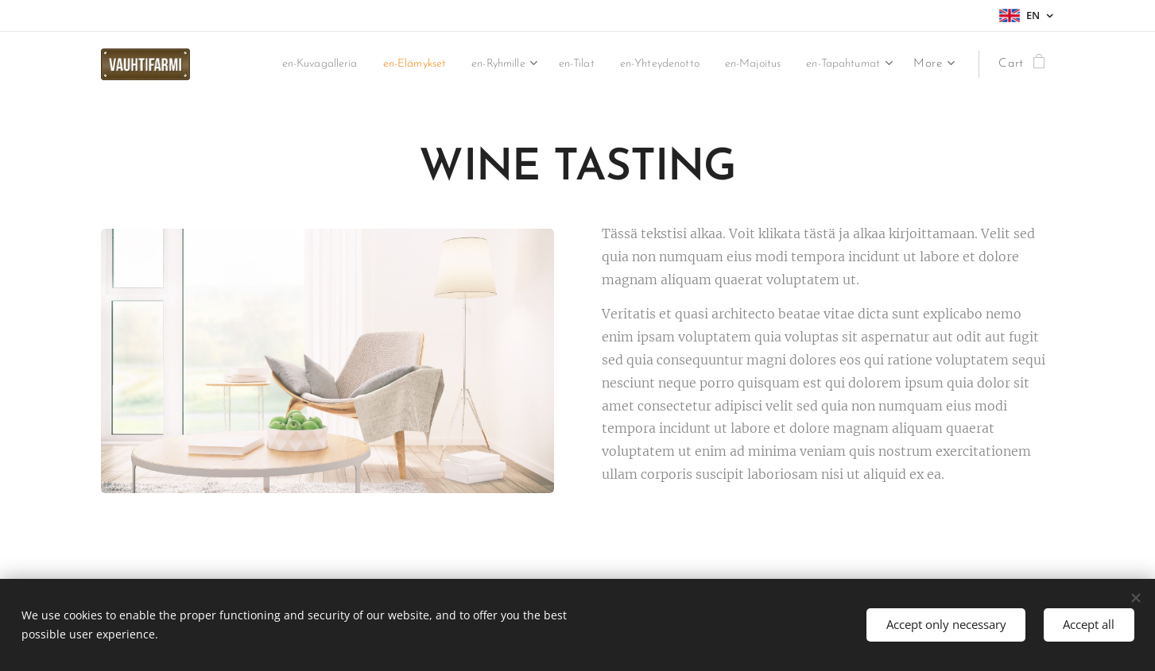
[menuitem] (379, 64)
